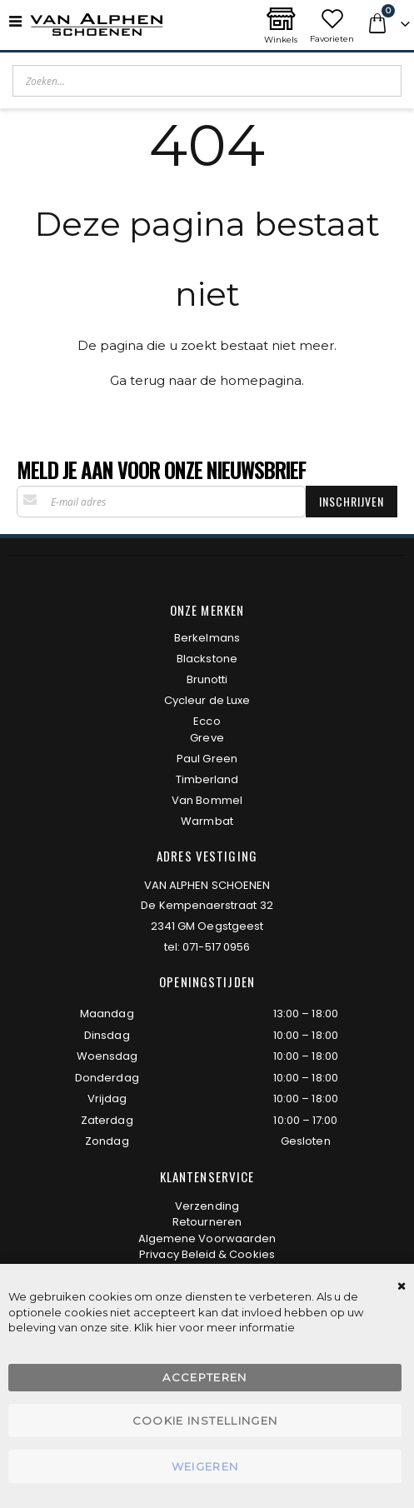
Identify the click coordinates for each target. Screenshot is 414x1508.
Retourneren (207, 1222)
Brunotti (207, 679)
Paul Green (207, 758)
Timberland (207, 779)
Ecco (206, 721)
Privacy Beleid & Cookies (207, 1254)
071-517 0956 (216, 947)
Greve (206, 738)
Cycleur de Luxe (207, 700)
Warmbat (206, 821)
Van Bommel (207, 800)
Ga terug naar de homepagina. (207, 380)
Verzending (207, 1206)
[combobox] (207, 81)
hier (166, 1327)
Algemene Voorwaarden (207, 1238)
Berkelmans (207, 638)
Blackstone (207, 659)
